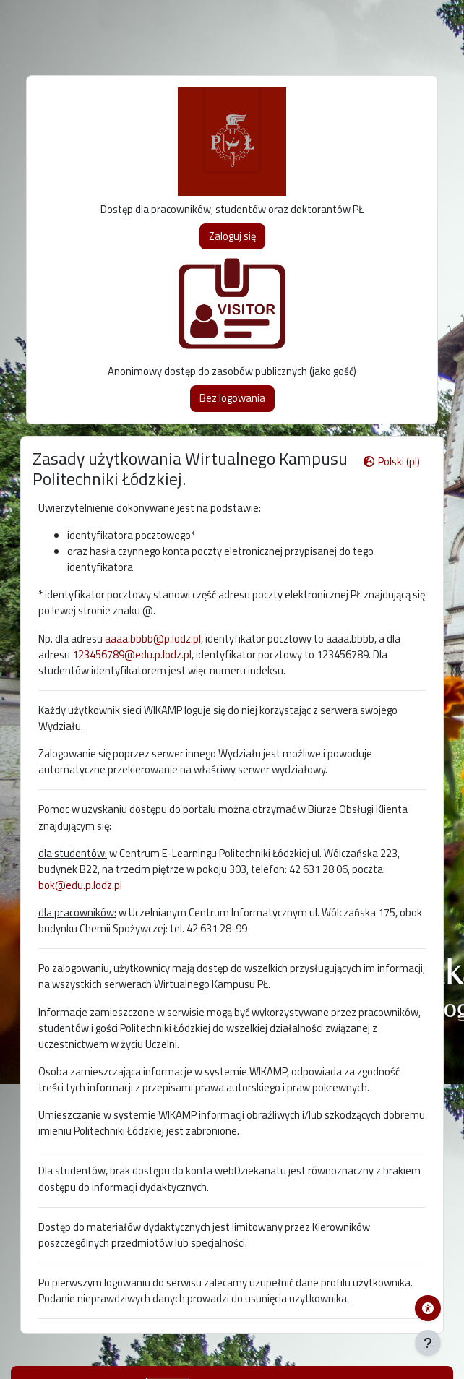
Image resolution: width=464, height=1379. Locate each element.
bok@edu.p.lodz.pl (80, 885)
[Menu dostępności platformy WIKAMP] (428, 1308)
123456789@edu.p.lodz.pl (132, 654)
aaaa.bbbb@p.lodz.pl (153, 638)
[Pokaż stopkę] (428, 1343)
